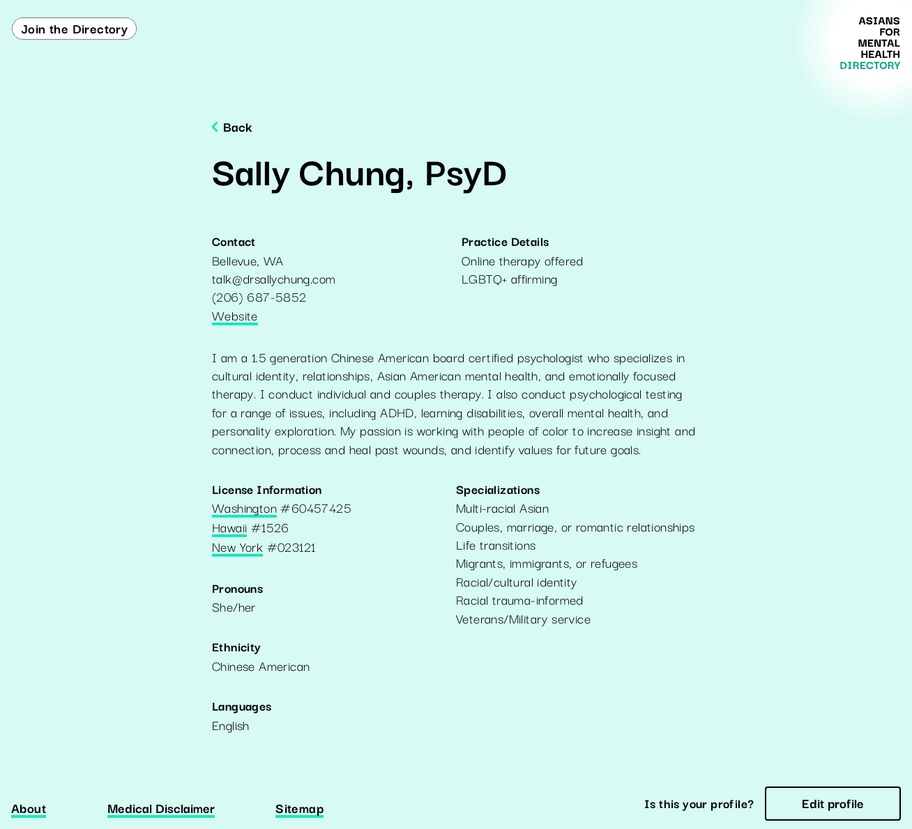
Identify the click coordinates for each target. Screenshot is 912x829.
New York (237, 547)
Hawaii (229, 528)
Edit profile (833, 802)
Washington (244, 508)
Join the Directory (74, 28)
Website (235, 316)
